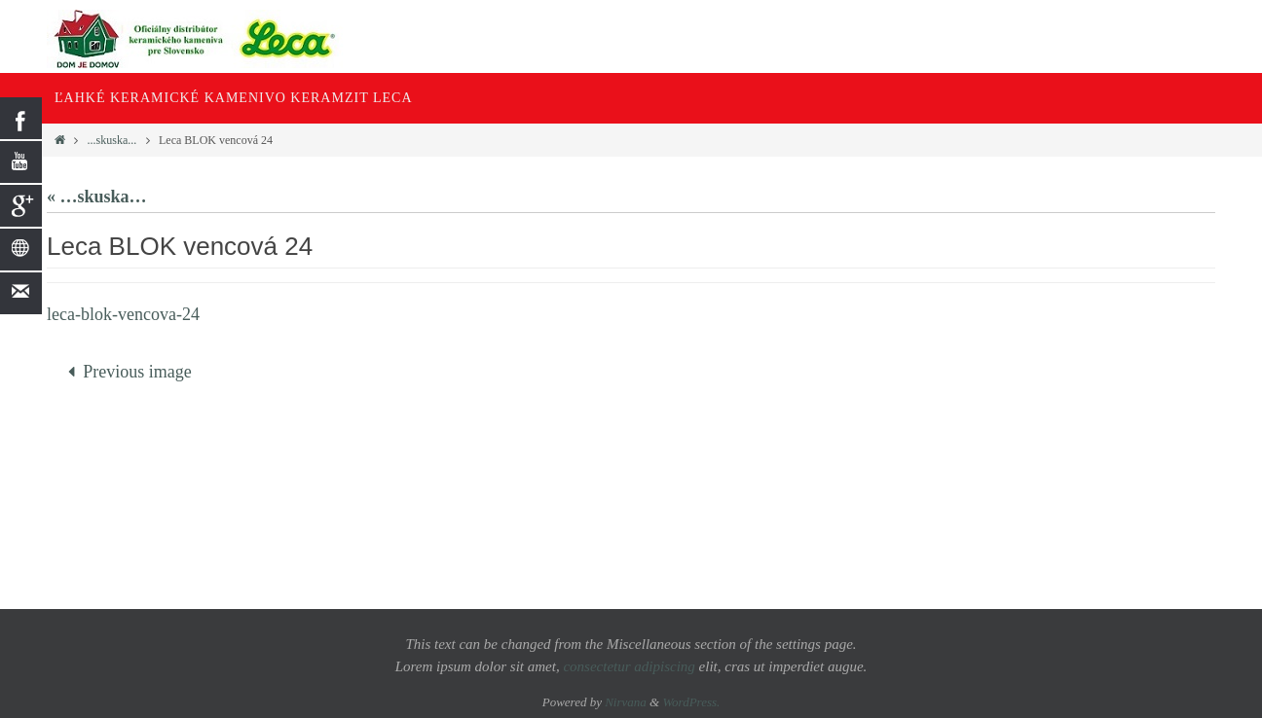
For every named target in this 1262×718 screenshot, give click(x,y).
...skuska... (112, 140)
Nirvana (626, 702)
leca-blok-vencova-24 (123, 314)
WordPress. (691, 702)
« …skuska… (97, 196)
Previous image (125, 371)
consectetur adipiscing (628, 666)
